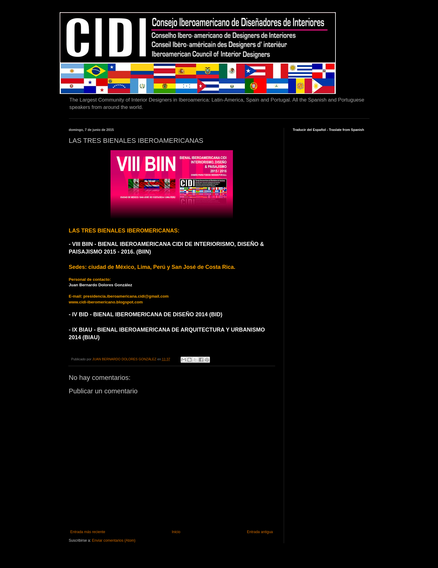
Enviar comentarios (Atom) (114, 540)
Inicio (176, 532)
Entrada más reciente (87, 532)
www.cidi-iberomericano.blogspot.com (106, 302)
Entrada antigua (260, 532)
